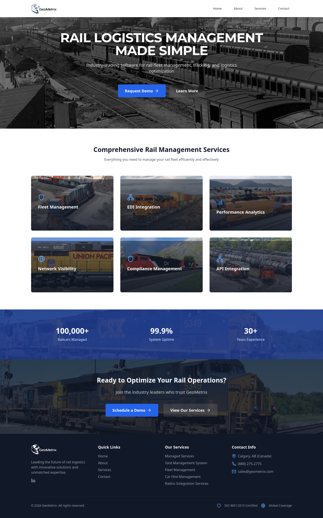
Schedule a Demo (131, 410)
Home (217, 8)
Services (260, 8)
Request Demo (142, 90)
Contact (283, 8)
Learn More (187, 90)
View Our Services (190, 410)
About (238, 8)
